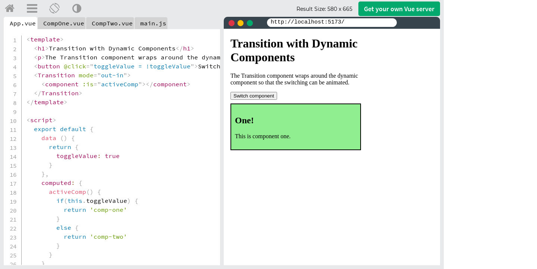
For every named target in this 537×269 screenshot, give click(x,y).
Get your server (399, 8)
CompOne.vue (63, 23)
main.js (153, 23)
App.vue (23, 23)
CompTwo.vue (112, 23)
